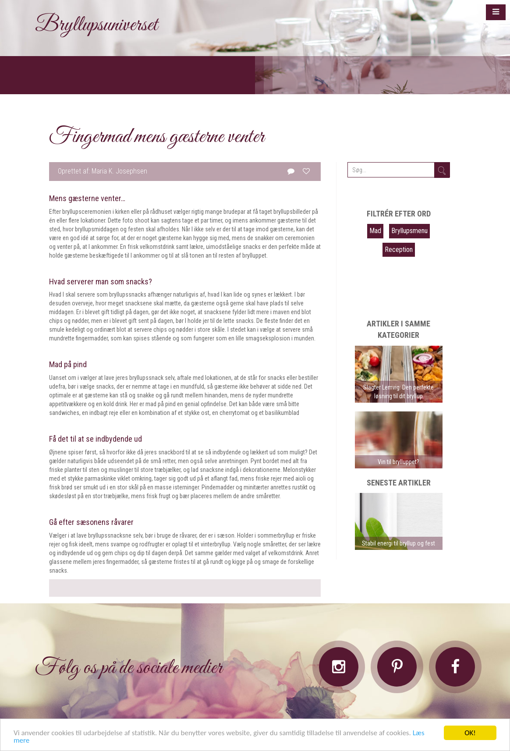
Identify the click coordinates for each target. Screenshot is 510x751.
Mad (375, 231)
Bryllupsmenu (409, 231)
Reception (399, 249)
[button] (496, 12)
